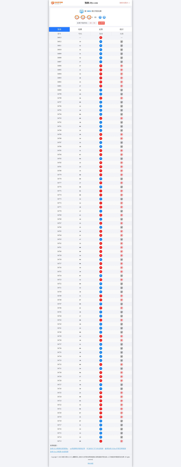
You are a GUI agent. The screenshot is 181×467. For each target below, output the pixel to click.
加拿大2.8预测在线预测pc (59, 448)
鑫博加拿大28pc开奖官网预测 (115, 448)
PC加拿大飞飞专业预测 (95, 448)
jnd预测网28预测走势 (77, 448)
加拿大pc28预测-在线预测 (59, 452)
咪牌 (101, 23)
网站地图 (90, 463)
